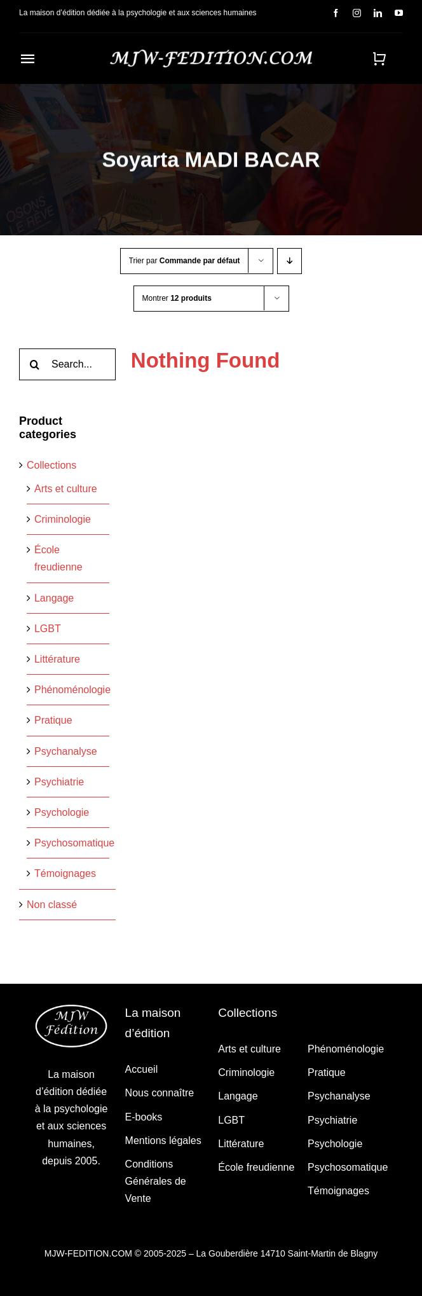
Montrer (177, 298)
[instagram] (357, 13)
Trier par (184, 260)
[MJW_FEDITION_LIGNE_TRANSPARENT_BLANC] (211, 54)
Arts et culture (65, 488)
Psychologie (61, 812)
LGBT (47, 628)
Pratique (53, 720)
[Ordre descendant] (289, 261)
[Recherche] (35, 364)
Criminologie (62, 519)
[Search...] (67, 364)
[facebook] (336, 13)
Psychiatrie (59, 781)
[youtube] (399, 13)
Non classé (52, 904)
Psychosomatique (74, 843)
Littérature (57, 659)
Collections (51, 465)
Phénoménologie (72, 689)
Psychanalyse (65, 751)
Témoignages (65, 873)
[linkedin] (378, 13)
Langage (54, 598)
